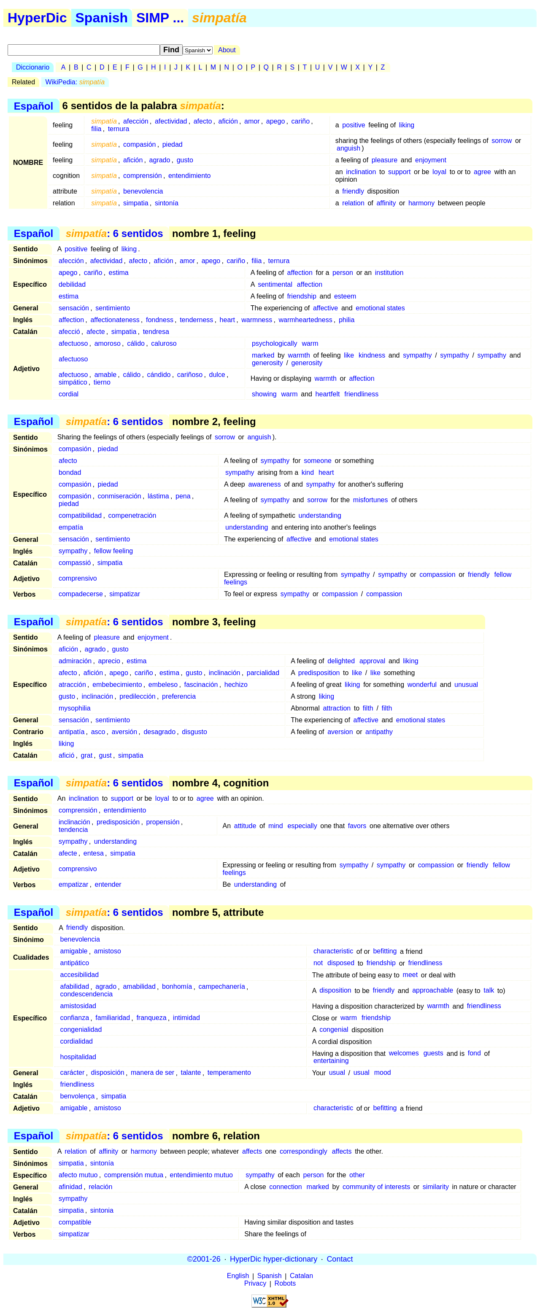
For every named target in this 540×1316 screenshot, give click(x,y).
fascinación (201, 684)
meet (410, 975)
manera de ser (152, 1072)
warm (310, 343)
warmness (256, 319)
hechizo (236, 684)
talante (191, 1072)
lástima (158, 496)
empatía (71, 527)
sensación (74, 308)
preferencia (179, 696)
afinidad (70, 1186)
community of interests (376, 1186)
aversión (124, 731)
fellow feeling (113, 550)
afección (135, 121)
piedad (172, 144)
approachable (432, 990)
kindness (372, 355)
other (356, 1175)
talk (488, 990)
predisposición (118, 822)
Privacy (255, 1283)
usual (337, 1072)
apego (275, 121)
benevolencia (143, 191)
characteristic (333, 951)
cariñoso (189, 374)
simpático (73, 382)
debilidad (72, 284)
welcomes (404, 1053)
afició (66, 755)
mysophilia (75, 708)
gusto (185, 160)
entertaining (331, 1061)
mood (382, 1072)
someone (318, 460)
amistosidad (78, 1006)
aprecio (109, 661)
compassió (75, 562)
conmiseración (119, 496)
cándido (158, 374)
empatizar (73, 884)
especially (302, 825)
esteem (345, 296)
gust (105, 755)
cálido (136, 343)
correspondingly (303, 1151)
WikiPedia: (75, 82)
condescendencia (86, 994)
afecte (95, 331)
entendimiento (189, 175)
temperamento (229, 1072)
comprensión (142, 175)
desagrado (159, 731)
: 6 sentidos (114, 233)
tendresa (156, 331)
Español (33, 105)
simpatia (135, 203)
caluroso (163, 343)
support (399, 171)
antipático (74, 963)
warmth (299, 355)
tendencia (73, 829)
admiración (75, 661)
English (238, 1276)
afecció (69, 331)
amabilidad (139, 986)
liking (406, 125)
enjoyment (430, 160)
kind (308, 472)
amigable (74, 951)
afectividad (171, 121)
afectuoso (73, 343)
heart (227, 319)
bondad (70, 472)
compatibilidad (80, 515)
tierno (102, 382)
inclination (361, 171)
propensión (163, 822)
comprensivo (78, 578)
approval (372, 661)
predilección (137, 696)
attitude (245, 825)
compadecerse (81, 593)
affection (300, 272)
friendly (353, 191)
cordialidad (76, 1041)
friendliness (361, 394)
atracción (72, 684)
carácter (72, 1072)
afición (228, 121)
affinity (386, 203)
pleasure (384, 160)
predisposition (319, 672)
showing (264, 394)
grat (87, 755)
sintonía (166, 203)
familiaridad (112, 1018)
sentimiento (112, 308)
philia (346, 319)
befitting (385, 951)
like (349, 355)
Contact (340, 1259)
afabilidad (74, 986)
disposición (107, 1072)
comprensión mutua (134, 1175)
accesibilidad (79, 975)
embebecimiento (117, 684)
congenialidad (81, 1029)
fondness (159, 319)
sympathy (417, 355)
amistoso (107, 951)
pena (183, 496)
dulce (217, 374)
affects (252, 1151)
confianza (74, 1018)
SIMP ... (160, 17)
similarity (436, 1186)
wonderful (422, 684)
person (342, 272)
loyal (439, 171)
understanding (320, 515)
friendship (301, 296)
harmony (421, 203)
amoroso (107, 343)
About (227, 50)
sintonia (101, 1210)
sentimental (275, 284)
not (318, 963)
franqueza (151, 1018)
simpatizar (124, 593)
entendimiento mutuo (201, 1175)
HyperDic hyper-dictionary (273, 1259)
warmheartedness (305, 319)
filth (368, 708)
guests (433, 1053)
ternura (119, 128)
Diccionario (32, 67)
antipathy (379, 731)
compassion (437, 574)
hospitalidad (78, 1057)
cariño (301, 121)
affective (325, 308)
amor (251, 121)
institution (389, 272)
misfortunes (370, 499)
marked (263, 355)
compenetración (132, 515)
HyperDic (37, 17)
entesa (94, 853)
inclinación (224, 672)
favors (357, 825)
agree (482, 171)
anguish (348, 148)
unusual (466, 684)
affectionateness (114, 319)
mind (275, 825)
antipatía (71, 731)
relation (353, 203)
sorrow (501, 140)
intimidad (186, 1018)
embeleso (163, 684)
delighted (341, 661)
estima (119, 272)
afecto (203, 121)
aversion (340, 731)
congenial (333, 1029)
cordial (68, 394)
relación (100, 1186)
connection (285, 1186)
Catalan (301, 1276)
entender (107, 884)
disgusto (194, 731)
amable (105, 374)
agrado (159, 160)
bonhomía (177, 986)
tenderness (196, 319)
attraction (337, 708)
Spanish (102, 17)
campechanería (222, 986)
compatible (75, 1222)
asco (98, 731)
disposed (340, 963)
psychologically (274, 343)
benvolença (77, 1096)
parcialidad (263, 672)
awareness (264, 484)
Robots (285, 1283)
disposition (335, 990)
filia (96, 128)
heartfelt (328, 394)
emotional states (380, 308)
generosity (267, 362)
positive (353, 125)
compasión (139, 144)
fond (474, 1053)
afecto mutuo (78, 1175)
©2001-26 (204, 1259)
